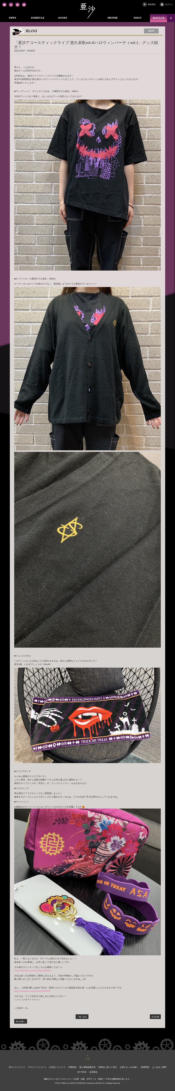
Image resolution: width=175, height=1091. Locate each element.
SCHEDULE (37, 17)
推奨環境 (136, 1067)
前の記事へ (20, 1021)
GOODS (62, 17)
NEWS (12, 17)
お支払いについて (53, 1067)
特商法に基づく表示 (101, 1067)
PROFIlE (112, 17)
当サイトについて (15, 1067)
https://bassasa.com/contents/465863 (32, 970)
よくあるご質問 (149, 1067)
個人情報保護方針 (82, 1067)
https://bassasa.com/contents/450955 (32, 991)
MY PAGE (163, 1067)
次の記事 (155, 1017)
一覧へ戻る (82, 1017)
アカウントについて (34, 1067)
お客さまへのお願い (120, 1067)
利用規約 (67, 1067)
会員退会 (87, 1070)
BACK (151, 31)
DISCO (137, 17)
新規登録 (148, 4)
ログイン (166, 4)
